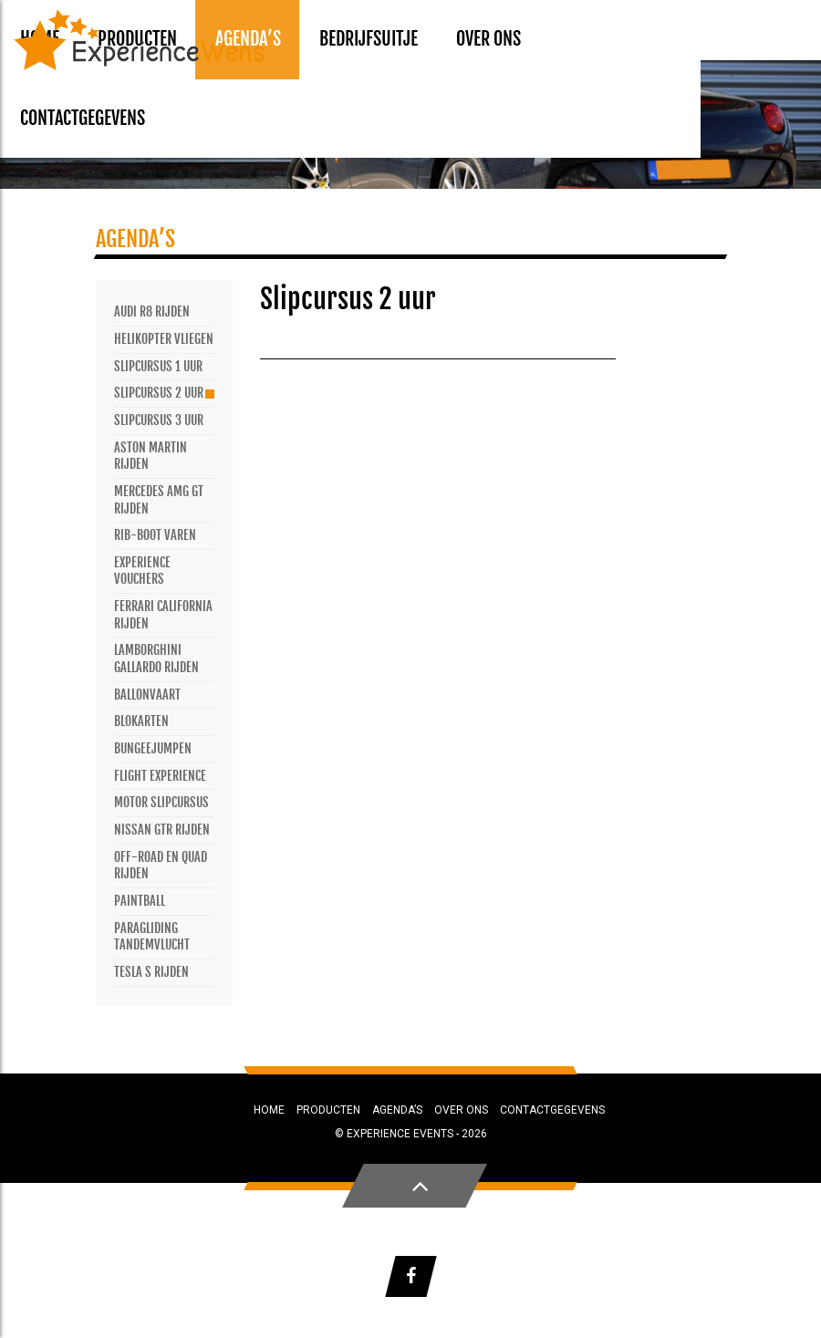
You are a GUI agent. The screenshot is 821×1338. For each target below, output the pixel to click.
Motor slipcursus (161, 802)
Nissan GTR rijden (162, 829)
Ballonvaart (147, 694)
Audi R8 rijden (152, 311)
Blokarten (141, 721)
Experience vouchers (142, 571)
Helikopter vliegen (163, 339)
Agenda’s (397, 1110)
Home (269, 1110)
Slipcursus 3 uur (158, 420)
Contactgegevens (82, 118)
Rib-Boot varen (155, 535)
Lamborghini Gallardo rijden (156, 658)
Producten (328, 1110)
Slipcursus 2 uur (158, 392)
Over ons (488, 38)
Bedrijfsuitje (368, 38)
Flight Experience (160, 775)
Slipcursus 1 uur (158, 366)
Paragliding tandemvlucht (152, 936)
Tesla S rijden (151, 972)
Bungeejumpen (153, 748)
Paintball (139, 900)
